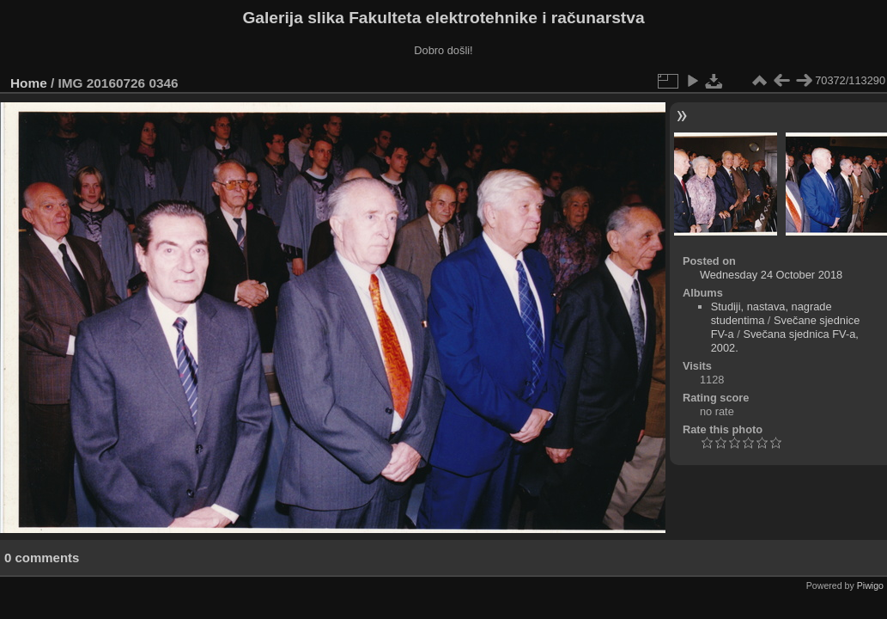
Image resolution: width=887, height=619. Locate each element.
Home (28, 83)
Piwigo (870, 585)
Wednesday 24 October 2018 (771, 274)
